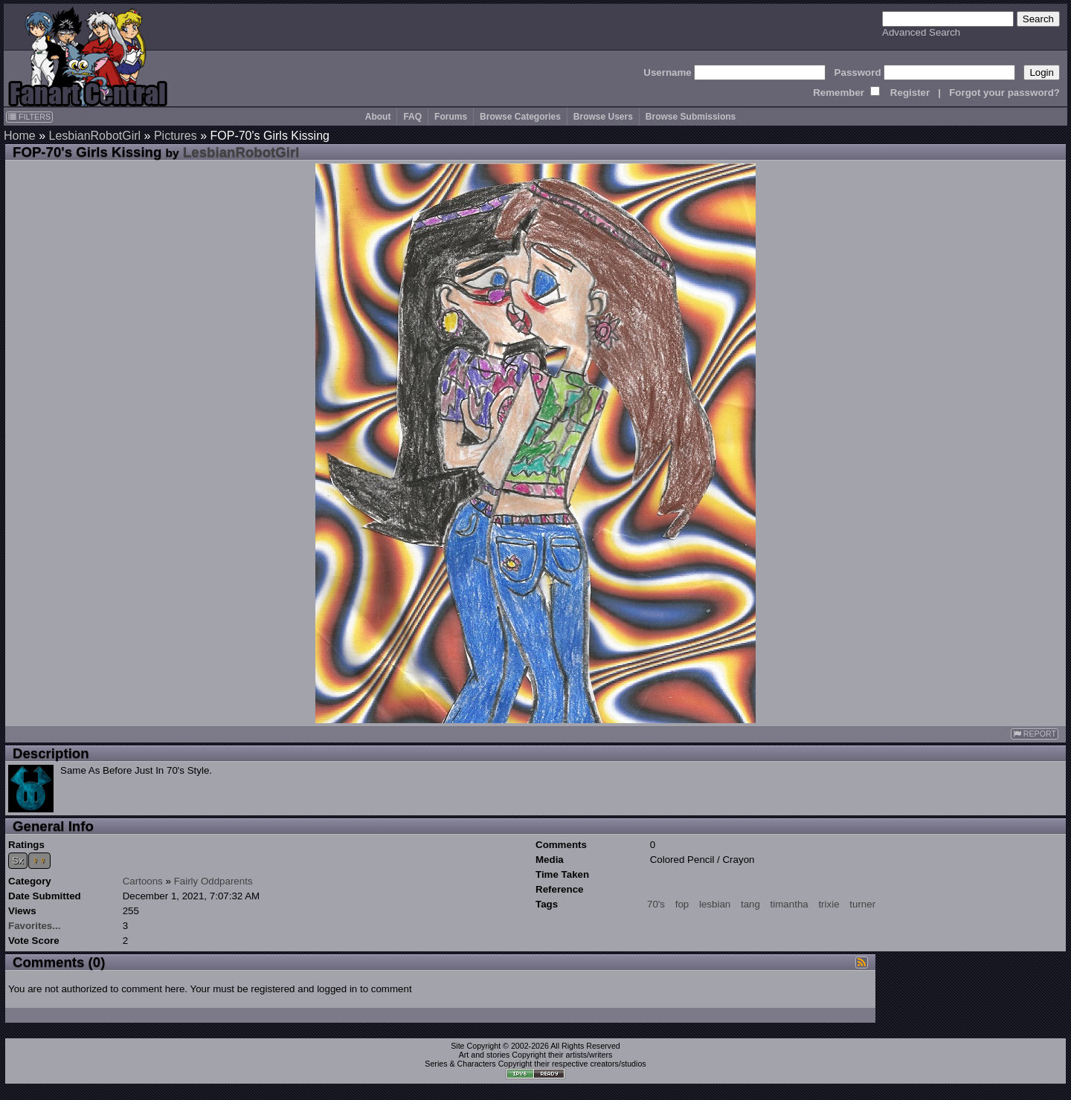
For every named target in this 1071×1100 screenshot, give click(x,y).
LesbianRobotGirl (94, 135)
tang (750, 904)
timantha (789, 904)
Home (20, 135)
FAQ (412, 116)
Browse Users (603, 116)
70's (656, 904)
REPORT (1034, 734)
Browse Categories (520, 116)
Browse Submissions (691, 116)
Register (910, 92)
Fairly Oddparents (213, 881)
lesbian (714, 904)
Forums (450, 116)
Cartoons (143, 881)
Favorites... (34, 925)
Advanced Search (921, 32)
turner (862, 904)
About (378, 116)
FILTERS (29, 116)
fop (682, 904)
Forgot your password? (1004, 92)
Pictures (175, 135)
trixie (828, 904)
